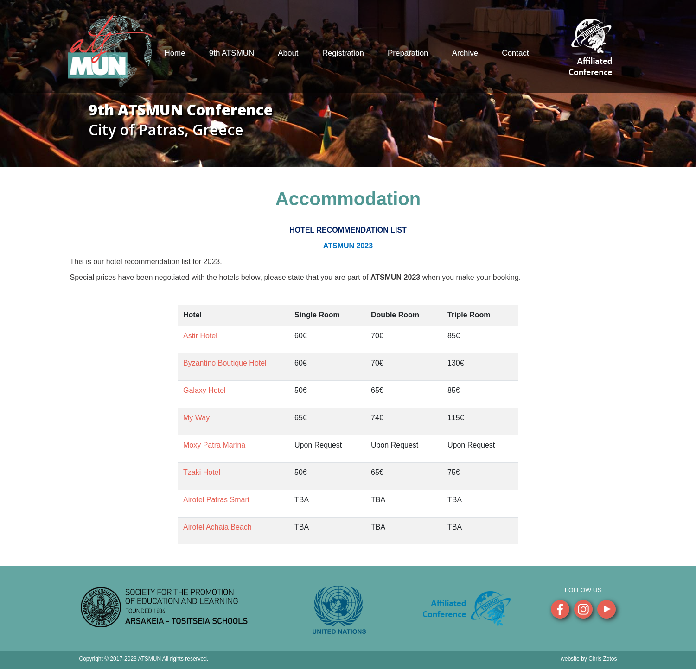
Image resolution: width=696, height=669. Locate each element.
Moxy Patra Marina (214, 445)
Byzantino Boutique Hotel (225, 363)
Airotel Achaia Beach (217, 527)
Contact (515, 53)
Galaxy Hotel (204, 390)
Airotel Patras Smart (216, 500)
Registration (343, 53)
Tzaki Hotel (201, 472)
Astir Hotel (200, 336)
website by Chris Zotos (589, 659)
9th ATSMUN (231, 53)
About (288, 53)
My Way (196, 418)
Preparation (408, 53)
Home (175, 53)
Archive (465, 53)
